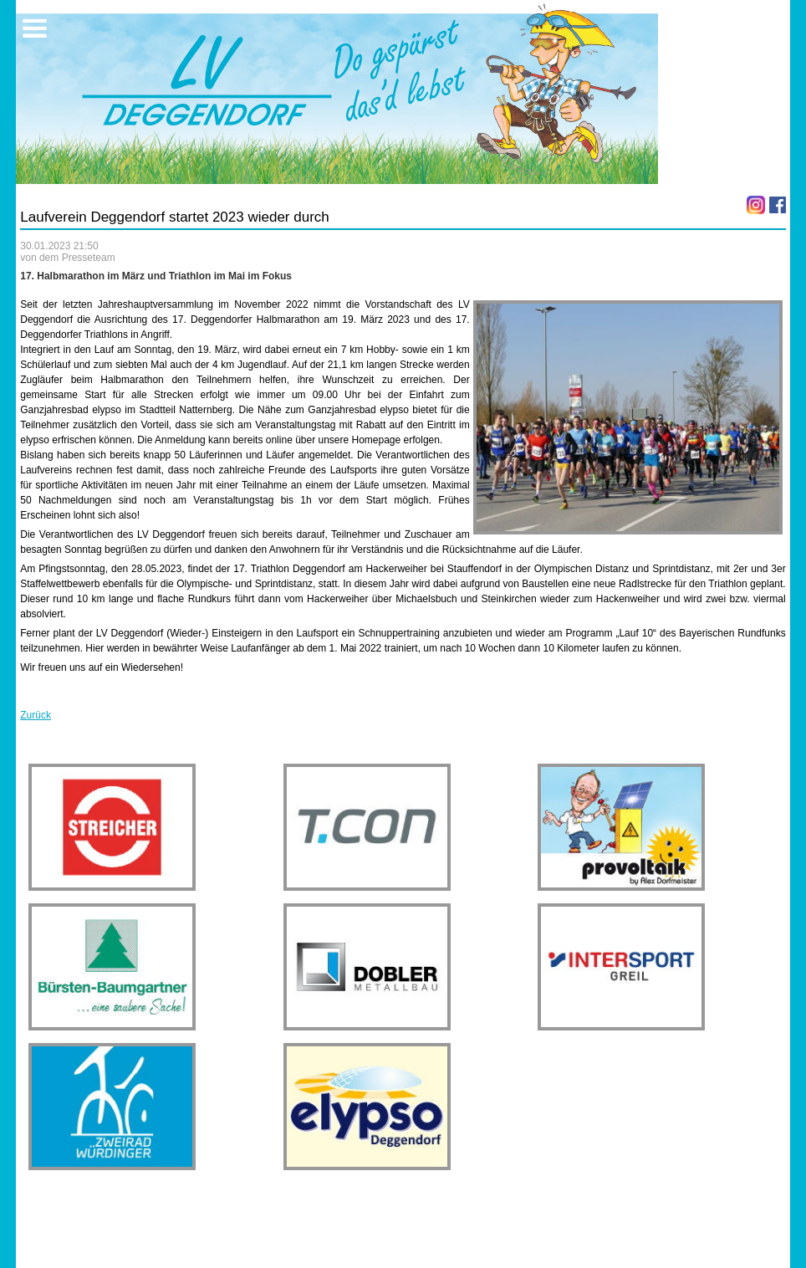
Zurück (35, 715)
